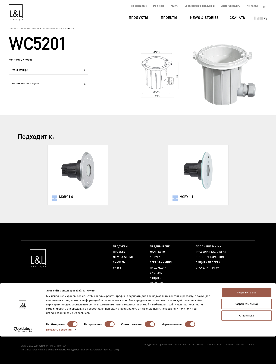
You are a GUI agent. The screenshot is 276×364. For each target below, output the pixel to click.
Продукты (138, 18)
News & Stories (204, 18)
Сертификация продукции (200, 6)
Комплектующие (30, 28)
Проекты (169, 18)
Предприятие (139, 6)
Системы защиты (230, 6)
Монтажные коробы (53, 28)
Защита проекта (208, 262)
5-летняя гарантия (210, 257)
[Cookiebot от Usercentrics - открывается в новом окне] (22, 357)
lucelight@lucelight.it (75, 291)
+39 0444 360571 (74, 287)
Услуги (174, 6)
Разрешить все (246, 319)
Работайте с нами (159, 291)
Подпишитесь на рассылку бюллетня (211, 249)
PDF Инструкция (20, 70)
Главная (13, 28)
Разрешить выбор (246, 331)
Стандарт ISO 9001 (209, 267)
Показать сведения (59, 357)
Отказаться (246, 342)
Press (117, 267)
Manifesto (158, 6)
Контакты (252, 6)
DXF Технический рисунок (25, 83)
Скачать (237, 18)
